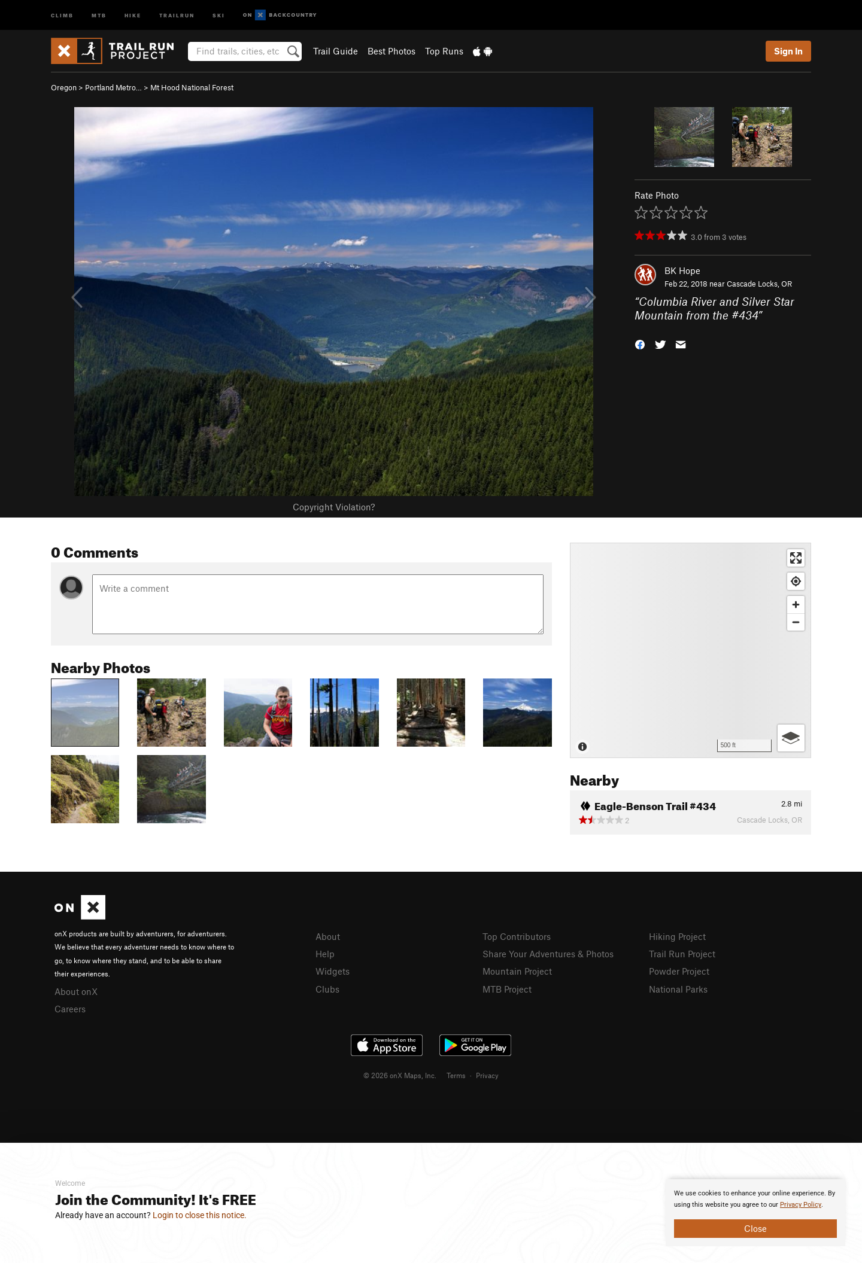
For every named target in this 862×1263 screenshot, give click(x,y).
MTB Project (507, 989)
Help (325, 953)
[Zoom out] (796, 622)
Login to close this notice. (200, 1215)
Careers (70, 1008)
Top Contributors (516, 936)
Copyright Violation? (334, 506)
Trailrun (177, 15)
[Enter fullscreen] (796, 558)
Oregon (64, 87)
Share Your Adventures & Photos (548, 953)
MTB (99, 15)
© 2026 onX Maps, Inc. (399, 1075)
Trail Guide (335, 50)
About (327, 936)
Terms (456, 1075)
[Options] (791, 738)
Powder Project (679, 971)
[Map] (690, 650)
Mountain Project (517, 971)
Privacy (487, 1075)
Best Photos (391, 50)
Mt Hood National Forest (191, 87)
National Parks (678, 989)
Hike (133, 15)
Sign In (788, 50)
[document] (755, 1213)
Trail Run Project (682, 953)
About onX (76, 991)
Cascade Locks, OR (759, 283)
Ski (219, 15)
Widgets (332, 971)
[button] (640, 343)
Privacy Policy (800, 1205)
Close (755, 1228)
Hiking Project (677, 936)
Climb (62, 15)
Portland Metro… (113, 87)
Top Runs (444, 50)
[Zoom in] (796, 604)
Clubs (327, 989)
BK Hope (682, 270)
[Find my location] (796, 581)
